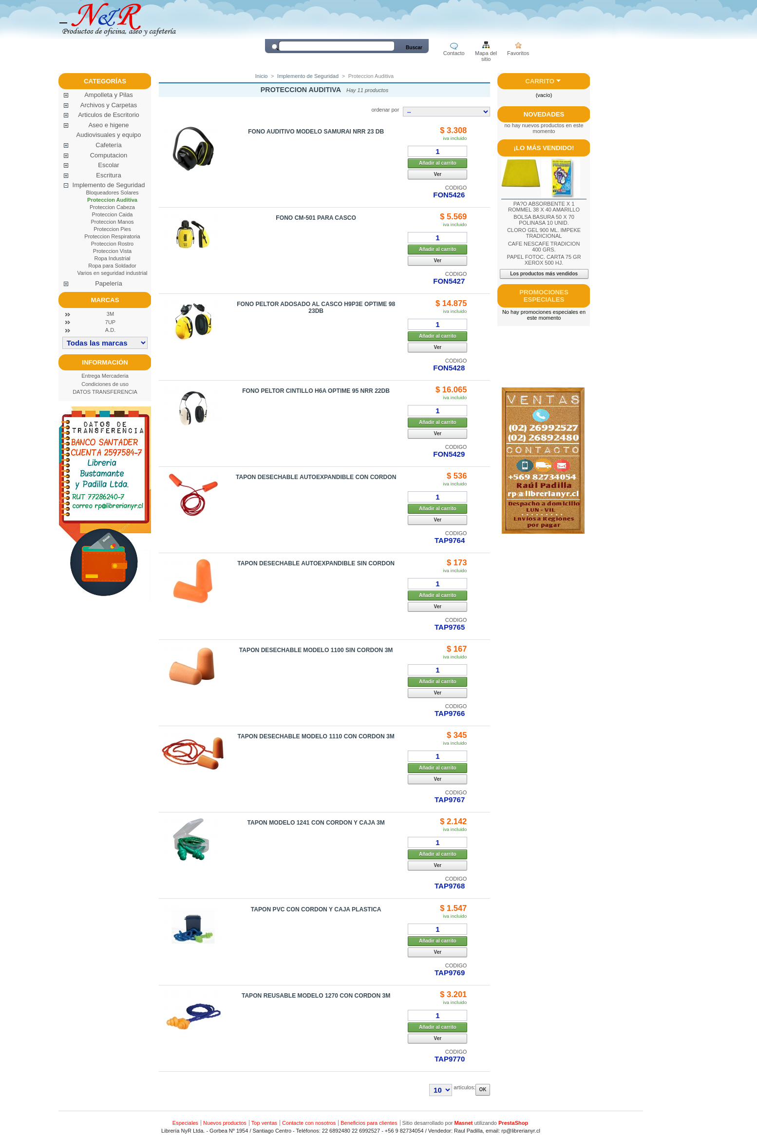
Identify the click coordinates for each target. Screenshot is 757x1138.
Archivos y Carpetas (108, 105)
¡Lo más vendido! (544, 148)
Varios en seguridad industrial (112, 273)
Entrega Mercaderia (105, 376)
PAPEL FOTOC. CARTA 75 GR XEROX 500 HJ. (544, 260)
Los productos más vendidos (544, 273)
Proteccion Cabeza (112, 207)
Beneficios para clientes (369, 1123)
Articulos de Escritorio (108, 114)
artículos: (464, 1087)
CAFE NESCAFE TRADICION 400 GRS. (544, 246)
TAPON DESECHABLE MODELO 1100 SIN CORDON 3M (316, 650)
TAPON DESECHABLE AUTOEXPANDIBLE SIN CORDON (316, 563)
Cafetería (108, 145)
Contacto (454, 53)
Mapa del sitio (486, 54)
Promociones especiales (543, 296)
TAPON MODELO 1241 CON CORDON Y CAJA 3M (315, 822)
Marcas (105, 300)
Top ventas (264, 1123)
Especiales (185, 1123)
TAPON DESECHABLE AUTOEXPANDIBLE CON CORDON (316, 477)
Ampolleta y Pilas (108, 94)
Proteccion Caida (112, 214)
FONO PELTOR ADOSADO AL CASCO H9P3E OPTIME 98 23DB (316, 307)
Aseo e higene (108, 125)
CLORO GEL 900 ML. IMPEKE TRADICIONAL (544, 233)
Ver (438, 174)
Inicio (261, 76)
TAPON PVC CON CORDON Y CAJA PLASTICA (316, 909)
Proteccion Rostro (112, 244)
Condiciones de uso (105, 384)
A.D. (110, 330)
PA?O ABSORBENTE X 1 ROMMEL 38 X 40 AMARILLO (544, 206)
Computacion (109, 155)
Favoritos (518, 53)
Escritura (108, 175)
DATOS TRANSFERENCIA (105, 392)
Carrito (539, 81)
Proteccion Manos (112, 222)
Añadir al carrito (437, 163)
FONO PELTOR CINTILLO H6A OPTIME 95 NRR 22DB (316, 390)
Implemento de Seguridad (109, 185)
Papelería (108, 283)
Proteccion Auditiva (112, 200)
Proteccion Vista (112, 251)
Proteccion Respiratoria (112, 236)
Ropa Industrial (113, 258)
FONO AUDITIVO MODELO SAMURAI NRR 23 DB (316, 131)
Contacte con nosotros (309, 1123)
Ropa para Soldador (112, 266)
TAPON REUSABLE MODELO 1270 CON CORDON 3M (316, 995)
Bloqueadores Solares (112, 192)
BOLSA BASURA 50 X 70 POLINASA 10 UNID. (543, 220)
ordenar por (385, 110)
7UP (110, 322)
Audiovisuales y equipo (108, 134)
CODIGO (456, 188)
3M (110, 314)
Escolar (108, 165)
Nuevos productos (224, 1123)
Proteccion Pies (112, 229)
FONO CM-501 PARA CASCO (316, 217)
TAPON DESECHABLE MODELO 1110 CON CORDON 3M (315, 736)
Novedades (544, 114)
